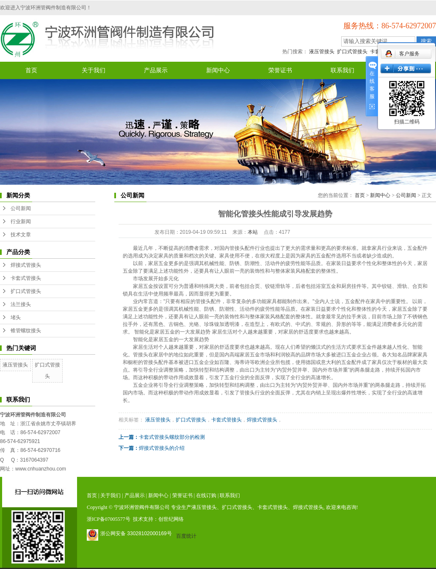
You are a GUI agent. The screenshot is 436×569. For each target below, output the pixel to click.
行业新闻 (21, 221)
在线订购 (206, 495)
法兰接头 (21, 304)
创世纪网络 (171, 519)
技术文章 (21, 235)
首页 (31, 70)
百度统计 (186, 536)
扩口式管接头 (352, 52)
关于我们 (93, 70)
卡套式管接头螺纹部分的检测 (172, 437)
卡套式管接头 (26, 278)
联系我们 (342, 70)
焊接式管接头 (26, 265)
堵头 (16, 317)
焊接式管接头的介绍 (162, 448)
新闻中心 (218, 70)
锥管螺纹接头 (26, 331)
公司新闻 (21, 208)
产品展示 (156, 70)
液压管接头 (321, 52)
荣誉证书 (280, 70)
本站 (253, 232)
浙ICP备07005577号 (108, 519)
